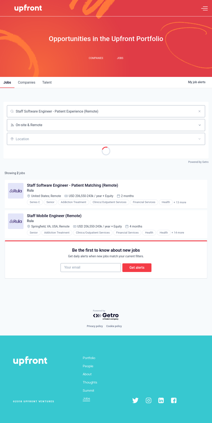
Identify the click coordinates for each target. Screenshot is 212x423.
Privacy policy (95, 326)
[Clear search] (199, 111)
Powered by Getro (198, 162)
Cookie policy (114, 326)
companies (26, 82)
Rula (30, 191)
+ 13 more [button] (180, 202)
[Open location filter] (199, 139)
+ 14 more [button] (178, 233)
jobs (7, 82)
